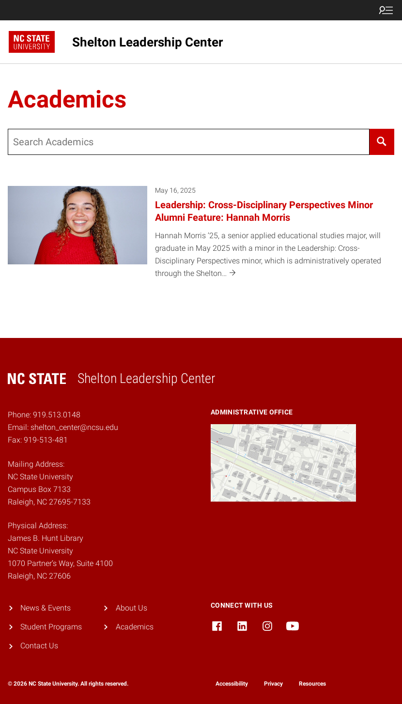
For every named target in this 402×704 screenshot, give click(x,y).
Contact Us (39, 645)
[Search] (382, 142)
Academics (135, 626)
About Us (131, 607)
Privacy (273, 683)
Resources (312, 683)
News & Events (45, 607)
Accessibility (232, 683)
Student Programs (51, 626)
